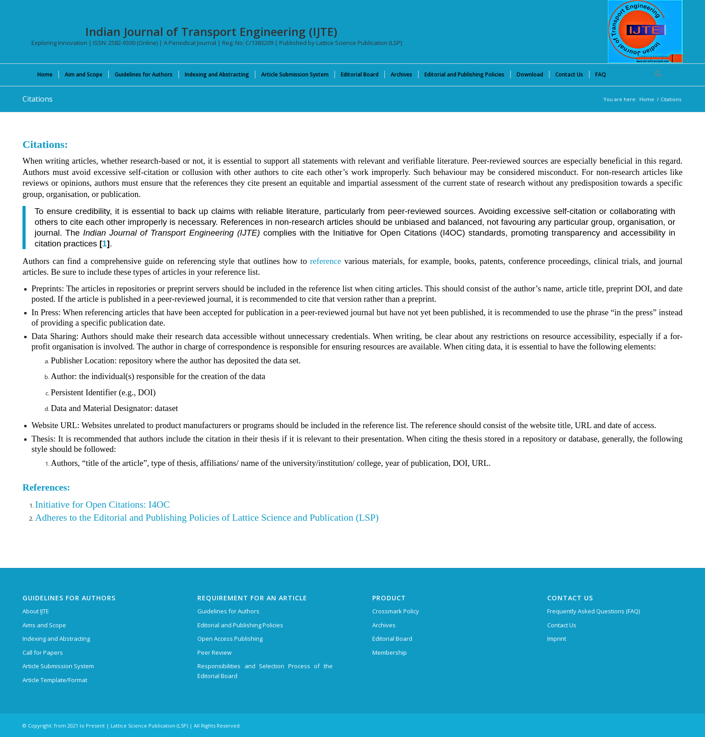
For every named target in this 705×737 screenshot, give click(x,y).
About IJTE (35, 611)
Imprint (556, 638)
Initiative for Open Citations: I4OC (102, 504)
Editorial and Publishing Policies (240, 625)
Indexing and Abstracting (56, 638)
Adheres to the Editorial (81, 517)
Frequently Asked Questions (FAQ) (593, 611)
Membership (389, 652)
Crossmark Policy (395, 611)
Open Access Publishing (230, 638)
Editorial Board (392, 638)
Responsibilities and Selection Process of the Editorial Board (265, 670)
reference (325, 261)
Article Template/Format (54, 680)
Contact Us (561, 625)
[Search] (655, 74)
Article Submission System (58, 666)
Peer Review (214, 652)
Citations (37, 99)
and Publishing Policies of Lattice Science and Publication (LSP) (253, 517)
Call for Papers (42, 652)
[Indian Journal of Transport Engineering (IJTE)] (645, 31)
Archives (384, 625)
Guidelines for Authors (228, 611)
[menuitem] (44, 74)
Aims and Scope (44, 625)
